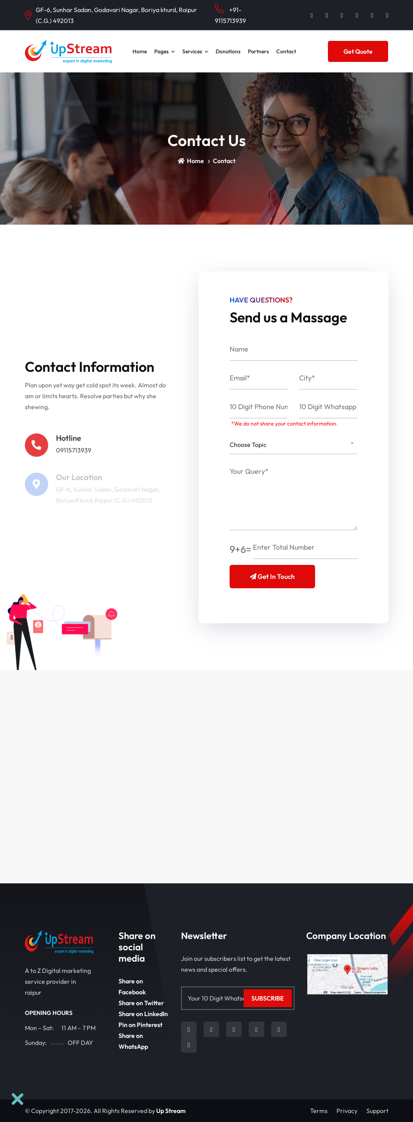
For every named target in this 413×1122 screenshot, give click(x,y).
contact (286, 51)
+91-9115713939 (230, 14)
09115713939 (73, 453)
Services (192, 51)
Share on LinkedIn (143, 1014)
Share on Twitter (141, 1003)
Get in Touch (272, 576)
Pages (161, 51)
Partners (258, 51)
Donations (228, 51)
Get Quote (358, 51)
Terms (319, 1111)
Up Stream (171, 1111)
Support (377, 1111)
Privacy (346, 1111)
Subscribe (267, 998)
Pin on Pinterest (140, 1025)
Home (139, 51)
